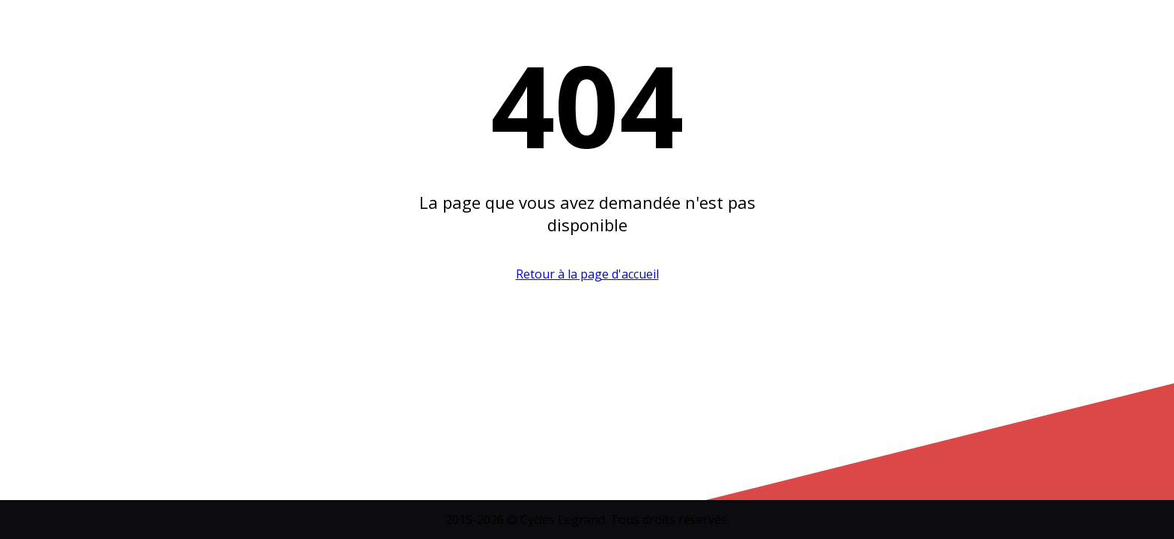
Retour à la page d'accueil (587, 274)
